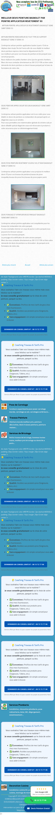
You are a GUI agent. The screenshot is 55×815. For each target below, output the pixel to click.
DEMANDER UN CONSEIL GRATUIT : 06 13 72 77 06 (24, 329)
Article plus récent (9, 265)
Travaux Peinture (18, 417)
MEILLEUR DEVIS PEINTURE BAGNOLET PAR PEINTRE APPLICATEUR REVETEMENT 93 (23, 19)
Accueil (27, 265)
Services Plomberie (19, 705)
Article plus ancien (46, 265)
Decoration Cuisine (19, 785)
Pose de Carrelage (18, 404)
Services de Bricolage (20, 433)
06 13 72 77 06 (38, 800)
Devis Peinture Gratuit (38, 808)
